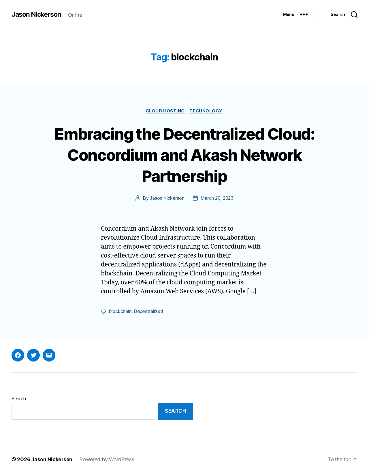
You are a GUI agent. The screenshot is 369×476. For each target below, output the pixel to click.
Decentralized (149, 312)
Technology (207, 111)
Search (19, 399)
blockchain (120, 312)
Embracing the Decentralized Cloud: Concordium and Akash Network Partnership (184, 154)
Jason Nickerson (38, 14)
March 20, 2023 (217, 198)
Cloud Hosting (164, 111)
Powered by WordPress (107, 460)
